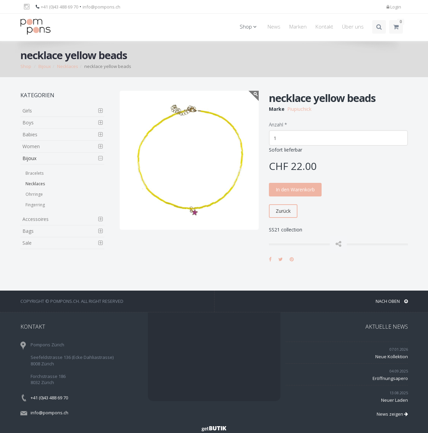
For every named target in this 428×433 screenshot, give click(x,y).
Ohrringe (34, 194)
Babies (29, 134)
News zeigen (392, 414)
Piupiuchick (299, 109)
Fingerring (35, 205)
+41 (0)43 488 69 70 (59, 7)
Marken (298, 26)
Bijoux (44, 66)
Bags (28, 231)
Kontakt (324, 26)
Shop (249, 26)
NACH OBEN (392, 301)
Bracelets (34, 173)
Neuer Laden (394, 400)
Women (31, 146)
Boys (28, 122)
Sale (27, 243)
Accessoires (35, 219)
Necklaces (67, 66)
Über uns (353, 26)
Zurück (283, 211)
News (274, 26)
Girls (27, 110)
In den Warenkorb (295, 189)
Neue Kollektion (391, 356)
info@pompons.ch (101, 7)
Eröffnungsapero (390, 378)
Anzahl (278, 124)
